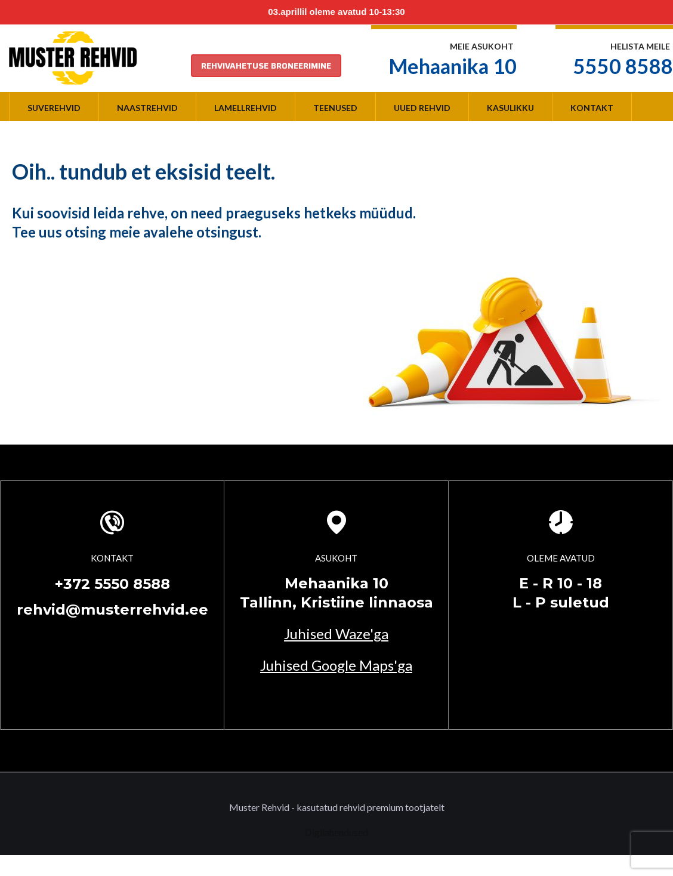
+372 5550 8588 (112, 584)
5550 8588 (623, 66)
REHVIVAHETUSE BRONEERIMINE (266, 65)
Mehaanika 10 (453, 66)
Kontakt (591, 108)
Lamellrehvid (245, 108)
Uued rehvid (422, 108)
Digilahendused (336, 832)
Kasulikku (510, 108)
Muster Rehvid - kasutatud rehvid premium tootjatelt (336, 807)
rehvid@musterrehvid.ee (112, 609)
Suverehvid (54, 108)
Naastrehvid (147, 108)
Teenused (335, 108)
